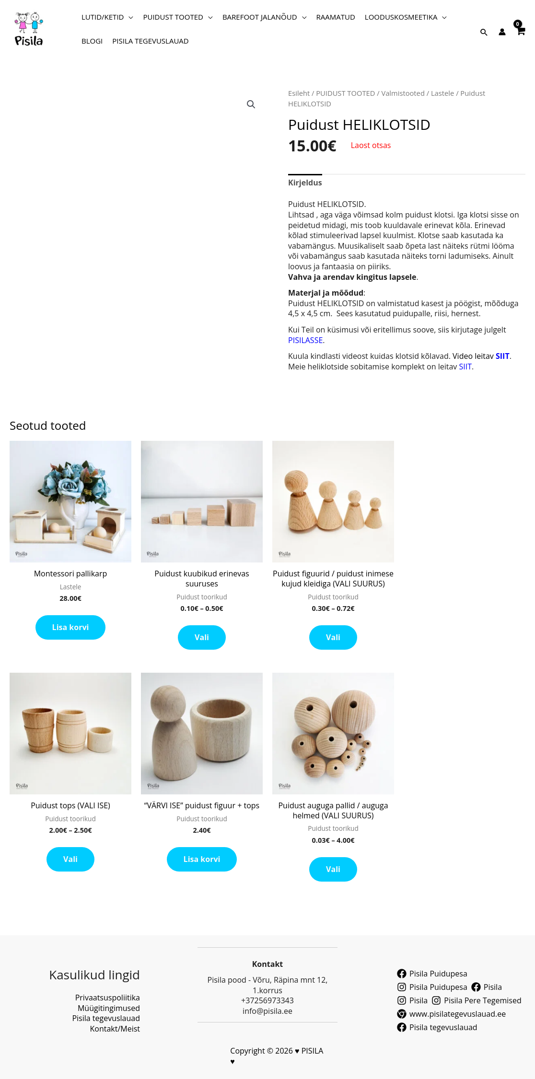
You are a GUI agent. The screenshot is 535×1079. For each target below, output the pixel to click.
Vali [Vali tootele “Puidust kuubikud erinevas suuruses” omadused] (202, 637)
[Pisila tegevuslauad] (437, 1027)
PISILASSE (305, 340)
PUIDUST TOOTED (173, 17)
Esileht (299, 93)
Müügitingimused (109, 1008)
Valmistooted (403, 93)
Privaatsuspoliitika (107, 997)
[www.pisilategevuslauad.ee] (451, 1014)
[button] (484, 32)
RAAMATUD (335, 17)
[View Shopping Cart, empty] (520, 28)
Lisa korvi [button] (70, 627)
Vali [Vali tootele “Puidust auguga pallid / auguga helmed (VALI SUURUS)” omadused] (333, 869)
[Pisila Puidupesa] (432, 973)
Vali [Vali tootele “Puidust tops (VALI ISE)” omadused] (70, 859)
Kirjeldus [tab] (305, 182)
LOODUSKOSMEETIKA (401, 17)
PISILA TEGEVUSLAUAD (150, 41)
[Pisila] (486, 987)
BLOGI (92, 41)
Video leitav (481, 356)
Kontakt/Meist (115, 1028)
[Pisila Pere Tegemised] (476, 1000)
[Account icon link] (502, 31)
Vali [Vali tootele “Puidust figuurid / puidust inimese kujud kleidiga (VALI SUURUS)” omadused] (333, 637)
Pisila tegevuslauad (106, 1018)
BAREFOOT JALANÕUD (259, 17)
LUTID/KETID (102, 17)
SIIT (464, 366)
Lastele (442, 93)
